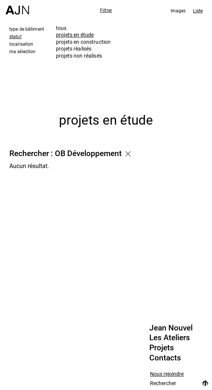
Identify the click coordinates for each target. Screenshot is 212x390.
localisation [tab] (21, 44)
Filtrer (106, 10)
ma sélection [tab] (22, 51)
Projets (161, 348)
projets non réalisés (79, 55)
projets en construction (83, 41)
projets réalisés (73, 48)
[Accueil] (17, 7)
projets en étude (75, 34)
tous (61, 27)
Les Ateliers (169, 337)
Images (178, 10)
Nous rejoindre (167, 374)
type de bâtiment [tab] (26, 29)
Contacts (165, 358)
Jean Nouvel (171, 328)
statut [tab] (15, 36)
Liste (198, 10)
